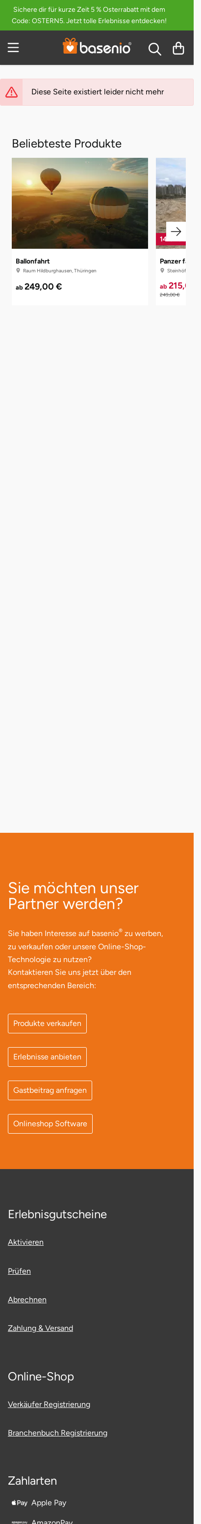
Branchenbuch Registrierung (57, 1432)
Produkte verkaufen (47, 1023)
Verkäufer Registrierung (49, 1404)
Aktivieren (26, 1242)
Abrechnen (27, 1299)
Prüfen (19, 1271)
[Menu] (14, 47)
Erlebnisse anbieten (47, 1056)
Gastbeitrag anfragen (50, 1090)
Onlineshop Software (50, 1123)
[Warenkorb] (178, 48)
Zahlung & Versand (40, 1328)
